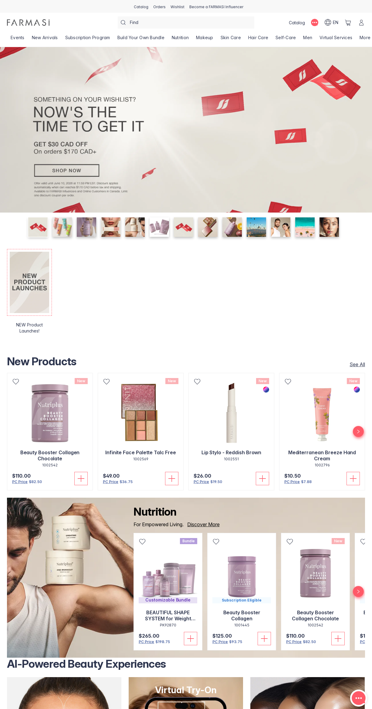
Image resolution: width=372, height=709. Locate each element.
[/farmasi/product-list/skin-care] (231, 39)
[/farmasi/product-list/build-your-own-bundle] (141, 39)
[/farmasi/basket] (348, 22)
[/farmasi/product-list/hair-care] (258, 39)
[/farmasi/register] (159, 6)
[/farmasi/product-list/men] (307, 39)
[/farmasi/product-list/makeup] (204, 39)
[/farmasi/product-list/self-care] (285, 39)
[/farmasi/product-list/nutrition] (180, 39)
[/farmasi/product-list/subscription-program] (88, 39)
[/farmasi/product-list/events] (17, 39)
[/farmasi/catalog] (141, 6)
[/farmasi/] (28, 22)
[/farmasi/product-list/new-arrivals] (45, 39)
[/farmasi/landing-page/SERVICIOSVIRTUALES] (336, 39)
